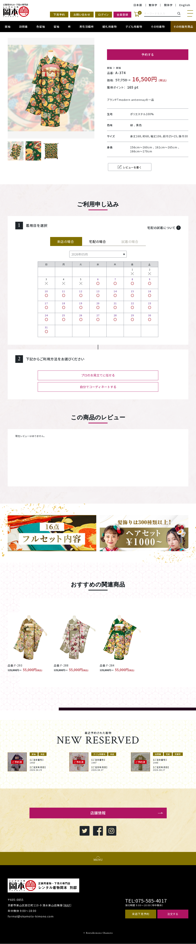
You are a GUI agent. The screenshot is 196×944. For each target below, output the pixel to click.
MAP (67, 905)
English (184, 5)
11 (63, 293)
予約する (148, 54)
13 (98, 293)
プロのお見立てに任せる (98, 375)
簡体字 (168, 5)
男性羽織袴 (86, 26)
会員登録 (121, 14)
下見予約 (57, 14)
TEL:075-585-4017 (145, 900)
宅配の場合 (98, 241)
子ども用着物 (133, 26)
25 (63, 317)
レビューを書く (127, 167)
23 (149, 305)
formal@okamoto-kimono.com (31, 916)
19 (80, 305)
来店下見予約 (140, 914)
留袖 (56, 26)
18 (63, 305)
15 (132, 293)
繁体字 (153, 5)
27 (98, 317)
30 (149, 317)
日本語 (137, 5)
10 (46, 293)
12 (80, 293)
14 (115, 293)
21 (115, 305)
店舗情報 (98, 813)
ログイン (102, 14)
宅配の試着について (164, 227)
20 (98, 305)
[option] (36, 761)
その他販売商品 (183, 26)
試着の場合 (129, 241)
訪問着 (23, 26)
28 (115, 317)
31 (46, 329)
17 (46, 305)
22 (132, 305)
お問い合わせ (80, 14)
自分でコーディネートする (98, 386)
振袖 (8, 26)
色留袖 (40, 26)
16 (149, 293)
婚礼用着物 (109, 26)
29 (132, 317)
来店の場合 (66, 241)
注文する (172, 914)
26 (80, 317)
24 (46, 317)
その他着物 (158, 26)
